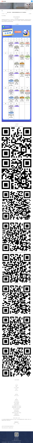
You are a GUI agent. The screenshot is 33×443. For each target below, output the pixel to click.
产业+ (29, 10)
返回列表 (30, 13)
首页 (28, 10)
